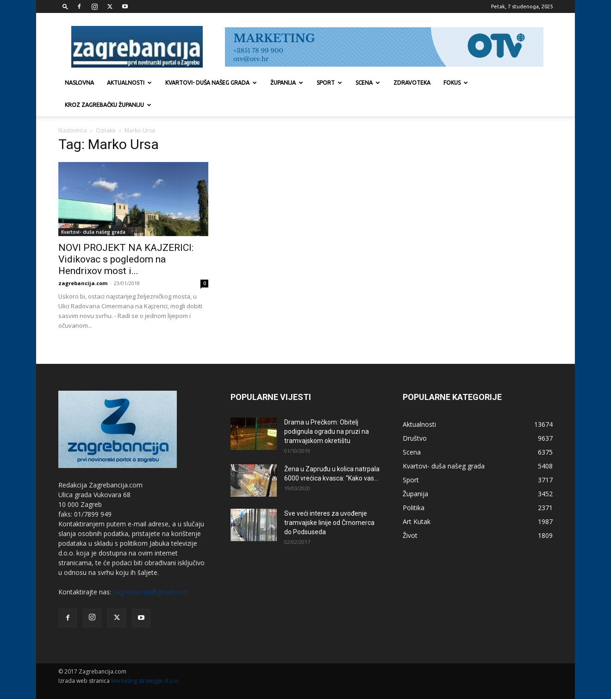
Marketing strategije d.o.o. (145, 681)
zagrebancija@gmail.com (150, 591)
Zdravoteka (411, 83)
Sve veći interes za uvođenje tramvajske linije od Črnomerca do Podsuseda (329, 523)
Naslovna (79, 83)
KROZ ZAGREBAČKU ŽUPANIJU (108, 105)
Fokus (455, 83)
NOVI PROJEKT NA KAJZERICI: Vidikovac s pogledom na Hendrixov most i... (125, 259)
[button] (65, 6)
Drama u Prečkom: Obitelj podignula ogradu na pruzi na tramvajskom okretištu (326, 431)
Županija (286, 83)
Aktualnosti (129, 83)
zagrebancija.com (82, 283)
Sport (329, 83)
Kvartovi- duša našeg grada (211, 83)
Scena (367, 83)
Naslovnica (72, 130)
